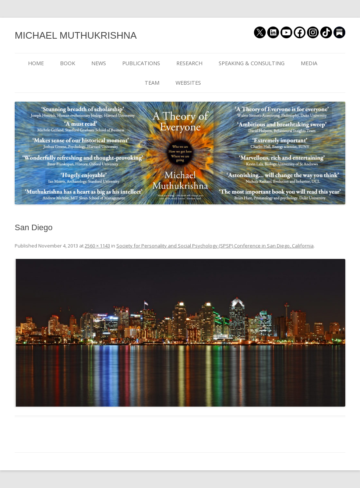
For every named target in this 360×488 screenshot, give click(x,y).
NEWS (98, 63)
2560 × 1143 (97, 245)
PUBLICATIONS (141, 63)
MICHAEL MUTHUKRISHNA (76, 35)
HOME (36, 63)
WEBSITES (188, 82)
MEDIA (309, 63)
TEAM (152, 82)
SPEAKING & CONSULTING (252, 63)
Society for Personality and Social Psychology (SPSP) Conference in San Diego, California (215, 245)
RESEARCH (189, 63)
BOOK (67, 63)
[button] (180, 333)
